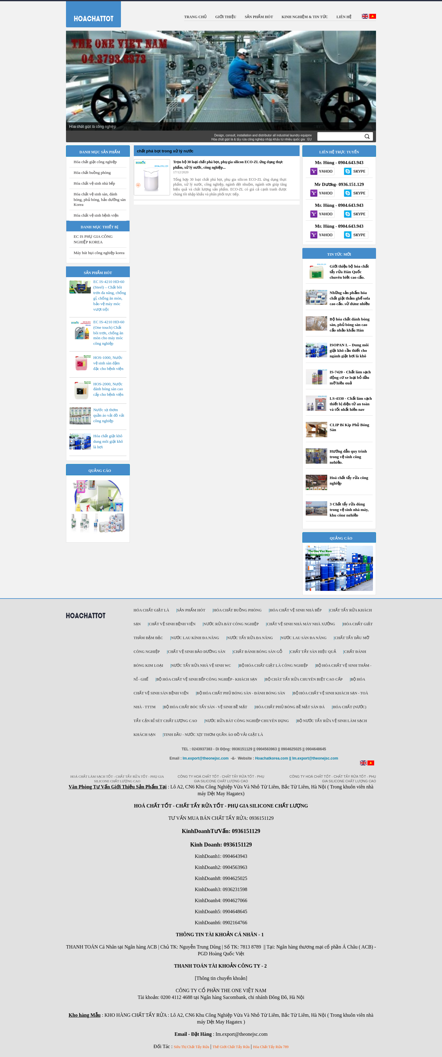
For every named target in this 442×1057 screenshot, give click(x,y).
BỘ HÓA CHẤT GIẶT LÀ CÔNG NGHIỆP (273, 665)
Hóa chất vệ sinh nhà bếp (94, 183)
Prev (74, 81)
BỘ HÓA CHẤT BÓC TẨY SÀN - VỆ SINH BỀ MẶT (205, 707)
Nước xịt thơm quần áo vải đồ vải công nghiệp (108, 415)
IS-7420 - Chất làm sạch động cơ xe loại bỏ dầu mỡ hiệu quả (350, 377)
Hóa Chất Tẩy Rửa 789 (271, 1047)
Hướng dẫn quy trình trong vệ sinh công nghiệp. (348, 457)
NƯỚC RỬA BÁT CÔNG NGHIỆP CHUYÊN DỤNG (247, 721)
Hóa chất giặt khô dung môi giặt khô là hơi (108, 441)
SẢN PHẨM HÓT (191, 610)
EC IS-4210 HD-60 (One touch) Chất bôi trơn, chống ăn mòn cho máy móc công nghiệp (108, 333)
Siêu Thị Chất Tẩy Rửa (191, 1047)
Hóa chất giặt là (151, 610)
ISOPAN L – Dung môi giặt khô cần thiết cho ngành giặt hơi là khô (349, 350)
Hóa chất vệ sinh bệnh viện (96, 215)
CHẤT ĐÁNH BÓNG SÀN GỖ (257, 652)
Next (368, 81)
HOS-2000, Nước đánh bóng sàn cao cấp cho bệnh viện (108, 389)
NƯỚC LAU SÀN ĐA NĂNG (304, 638)
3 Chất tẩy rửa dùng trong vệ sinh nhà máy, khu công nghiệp (349, 509)
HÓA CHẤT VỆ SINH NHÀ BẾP (295, 610)
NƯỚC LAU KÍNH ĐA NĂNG (195, 638)
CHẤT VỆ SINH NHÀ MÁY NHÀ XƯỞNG (301, 624)
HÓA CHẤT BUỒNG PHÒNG (237, 610)
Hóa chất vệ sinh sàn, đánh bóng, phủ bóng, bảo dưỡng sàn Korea (100, 199)
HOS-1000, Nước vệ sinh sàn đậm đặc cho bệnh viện (108, 363)
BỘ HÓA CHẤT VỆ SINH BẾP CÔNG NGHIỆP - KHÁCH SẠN (206, 679)
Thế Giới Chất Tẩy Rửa (231, 1047)
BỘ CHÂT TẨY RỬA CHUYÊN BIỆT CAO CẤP (304, 679)
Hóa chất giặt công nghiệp (95, 161)
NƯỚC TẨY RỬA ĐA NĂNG (250, 638)
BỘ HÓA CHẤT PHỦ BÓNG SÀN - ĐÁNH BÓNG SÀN (241, 693)
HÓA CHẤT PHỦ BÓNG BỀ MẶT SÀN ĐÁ (290, 707)
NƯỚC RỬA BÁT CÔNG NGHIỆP (231, 624)
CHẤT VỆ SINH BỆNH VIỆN (172, 624)
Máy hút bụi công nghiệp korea (99, 252)
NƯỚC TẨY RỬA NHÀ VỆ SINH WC (201, 665)
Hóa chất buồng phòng (92, 172)
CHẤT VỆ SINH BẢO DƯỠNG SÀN (196, 652)
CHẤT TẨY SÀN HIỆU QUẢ (313, 652)
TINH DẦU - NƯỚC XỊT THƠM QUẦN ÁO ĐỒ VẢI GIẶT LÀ (213, 735)
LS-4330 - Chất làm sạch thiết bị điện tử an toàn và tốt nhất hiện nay (351, 404)
